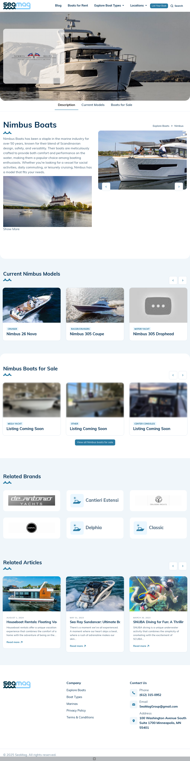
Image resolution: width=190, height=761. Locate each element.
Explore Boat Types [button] (108, 5)
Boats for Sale (121, 105)
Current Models (93, 105)
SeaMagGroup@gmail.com (159, 706)
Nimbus (178, 126)
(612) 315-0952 (151, 695)
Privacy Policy (77, 710)
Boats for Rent (78, 5)
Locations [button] (137, 5)
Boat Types (75, 697)
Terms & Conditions (81, 717)
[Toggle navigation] (176, 5)
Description (66, 105)
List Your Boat (159, 6)
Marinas (72, 703)
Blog (58, 5)
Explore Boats (161, 126)
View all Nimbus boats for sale (95, 442)
